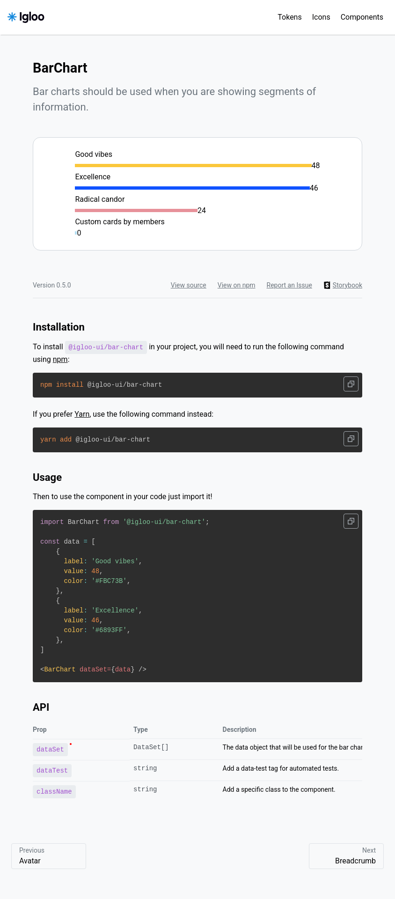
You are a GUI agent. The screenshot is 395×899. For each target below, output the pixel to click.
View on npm (237, 285)
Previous (48, 857)
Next (346, 857)
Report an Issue (289, 285)
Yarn (81, 414)
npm (60, 359)
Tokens (289, 17)
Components (362, 17)
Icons (321, 17)
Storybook (342, 285)
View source (188, 285)
